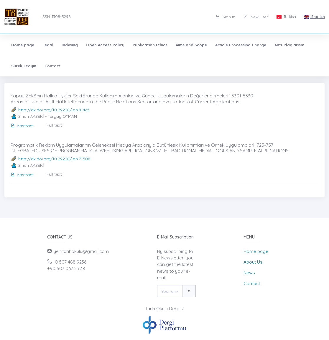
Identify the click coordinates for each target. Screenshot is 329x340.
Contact (53, 65)
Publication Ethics (150, 44)
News (249, 272)
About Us (253, 262)
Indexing (70, 44)
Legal (47, 44)
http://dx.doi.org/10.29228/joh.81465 (54, 109)
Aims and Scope (191, 44)
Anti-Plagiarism (289, 44)
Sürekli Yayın (23, 65)
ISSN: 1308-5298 (56, 16)
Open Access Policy (105, 44)
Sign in (225, 16)
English (314, 16)
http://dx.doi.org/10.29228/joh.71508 (54, 158)
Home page (22, 44)
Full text (54, 125)
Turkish (286, 16)
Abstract (22, 125)
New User (256, 16)
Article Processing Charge (240, 44)
